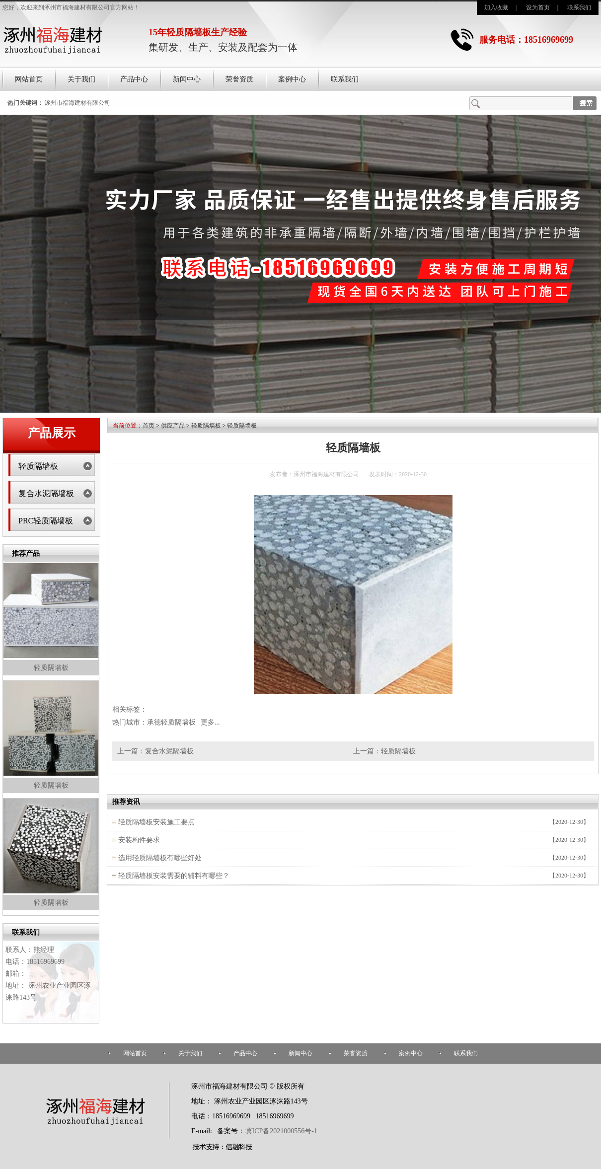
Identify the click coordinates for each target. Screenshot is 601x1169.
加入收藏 (496, 7)
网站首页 (29, 79)
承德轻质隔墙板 (171, 722)
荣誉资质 (239, 79)
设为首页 (538, 7)
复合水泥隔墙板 (46, 493)
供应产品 (173, 425)
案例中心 (292, 79)
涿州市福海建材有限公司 (77, 102)
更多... (210, 722)
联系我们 (579, 7)
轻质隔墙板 (38, 466)
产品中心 (134, 79)
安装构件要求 (139, 840)
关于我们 (81, 79)
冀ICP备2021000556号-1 (281, 1131)
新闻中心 (187, 79)
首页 (148, 425)
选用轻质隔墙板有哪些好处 (160, 858)
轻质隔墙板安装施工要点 (156, 822)
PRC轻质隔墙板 (45, 520)
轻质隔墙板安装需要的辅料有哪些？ (173, 875)
